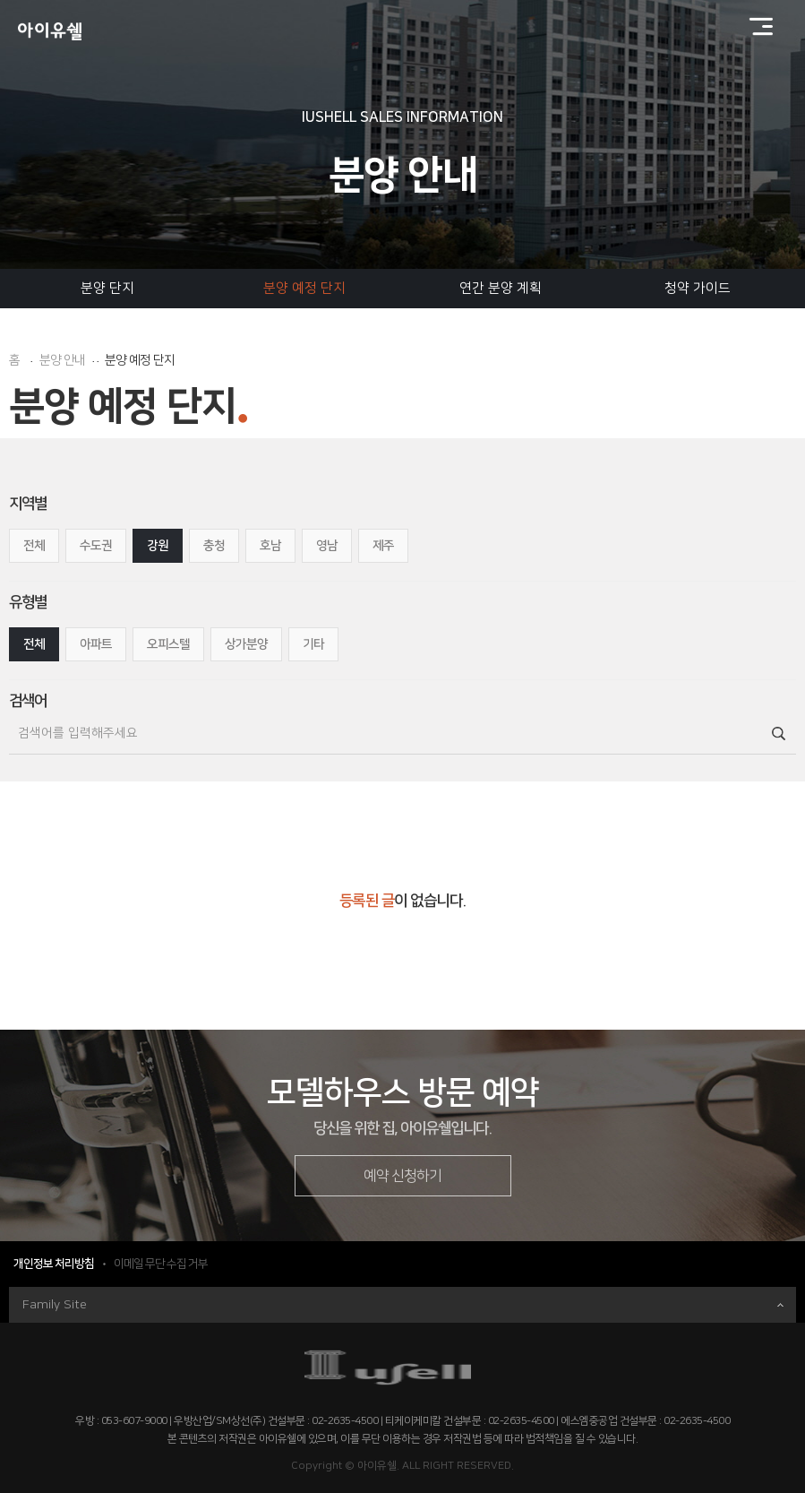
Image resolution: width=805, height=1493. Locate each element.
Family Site (403, 1305)
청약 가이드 (697, 288)
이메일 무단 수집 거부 (161, 1263)
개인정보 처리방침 (53, 1263)
